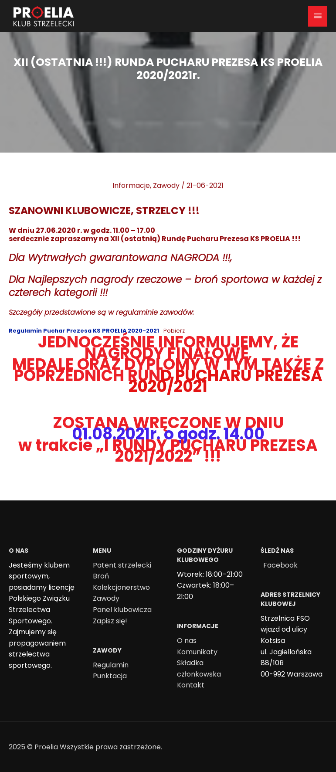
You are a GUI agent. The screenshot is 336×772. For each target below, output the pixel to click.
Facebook (280, 565)
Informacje (131, 185)
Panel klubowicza (122, 610)
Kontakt (190, 685)
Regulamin (111, 665)
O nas (187, 641)
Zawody (166, 185)
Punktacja (110, 676)
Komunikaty (197, 652)
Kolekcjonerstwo (121, 587)
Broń (101, 576)
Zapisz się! (110, 621)
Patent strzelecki (122, 565)
